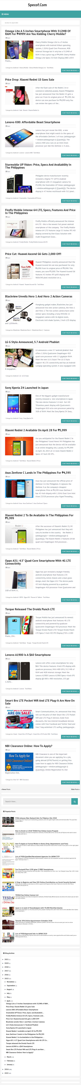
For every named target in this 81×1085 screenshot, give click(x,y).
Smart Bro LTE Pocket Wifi (41, 734)
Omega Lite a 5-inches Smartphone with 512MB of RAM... (27, 1004)
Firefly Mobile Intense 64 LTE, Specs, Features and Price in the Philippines (40, 211)
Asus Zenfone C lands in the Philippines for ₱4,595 (38, 472)
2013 (7, 1073)
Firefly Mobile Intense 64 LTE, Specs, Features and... (25, 1016)
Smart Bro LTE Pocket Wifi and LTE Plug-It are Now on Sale (40, 702)
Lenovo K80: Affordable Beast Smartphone (32, 122)
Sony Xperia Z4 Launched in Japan (26, 388)
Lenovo (21, 153)
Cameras (47, 330)
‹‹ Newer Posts (5, 789)
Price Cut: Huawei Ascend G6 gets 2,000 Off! (33, 254)
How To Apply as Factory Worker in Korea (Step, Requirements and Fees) (41, 844)
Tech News (50, 68)
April (9, 1001)
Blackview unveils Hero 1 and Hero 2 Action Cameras (38, 296)
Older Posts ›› (75, 789)
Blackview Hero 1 (26, 330)
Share (8, 38)
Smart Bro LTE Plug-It (25, 734)
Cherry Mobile (23, 68)
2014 (7, 1069)
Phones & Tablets (36, 597)
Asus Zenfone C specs (40, 503)
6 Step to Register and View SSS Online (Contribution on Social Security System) (45, 882)
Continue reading (70, 70)
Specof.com (37, 4)
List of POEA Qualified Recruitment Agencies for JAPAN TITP (37, 856)
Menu (5, 14)
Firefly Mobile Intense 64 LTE (38, 242)
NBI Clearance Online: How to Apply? (28, 746)
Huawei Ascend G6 (30, 284)
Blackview (16, 330)
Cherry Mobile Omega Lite (37, 68)
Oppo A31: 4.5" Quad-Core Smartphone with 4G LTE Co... (27, 1040)
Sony (20, 418)
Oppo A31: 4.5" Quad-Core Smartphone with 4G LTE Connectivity (38, 562)
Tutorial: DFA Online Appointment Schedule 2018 (33, 921)
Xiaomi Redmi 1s (33, 110)
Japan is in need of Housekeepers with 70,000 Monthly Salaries (39, 908)
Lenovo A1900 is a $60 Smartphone (28, 655)
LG (20, 376)
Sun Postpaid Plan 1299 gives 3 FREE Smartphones (34, 869)
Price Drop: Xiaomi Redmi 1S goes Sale (29, 79)
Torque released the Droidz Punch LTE (30, 609)
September (11, 986)
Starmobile (23, 198)
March (9, 1057)
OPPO (21, 597)
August (9, 989)
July (8, 993)
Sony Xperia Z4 (28, 418)
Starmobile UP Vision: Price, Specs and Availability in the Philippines (38, 166)
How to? (16, 780)
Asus (20, 503)
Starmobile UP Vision (34, 198)
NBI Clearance (24, 780)
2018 (7, 967)
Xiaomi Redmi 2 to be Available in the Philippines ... (25, 1037)
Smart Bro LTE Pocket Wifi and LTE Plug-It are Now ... (25, 1049)
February (10, 1061)
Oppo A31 (27, 597)
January (10, 1064)
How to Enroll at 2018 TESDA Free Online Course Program (36, 831)
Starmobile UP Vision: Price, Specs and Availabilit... (25, 1013)
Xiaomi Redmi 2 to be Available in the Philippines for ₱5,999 (39, 516)
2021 (7, 959)
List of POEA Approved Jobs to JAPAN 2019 (31, 934)
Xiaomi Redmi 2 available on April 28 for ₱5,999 (36, 430)
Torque (29, 643)
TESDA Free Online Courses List (27, 895)
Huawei (21, 284)
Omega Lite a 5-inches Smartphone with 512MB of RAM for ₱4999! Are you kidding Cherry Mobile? (37, 32)
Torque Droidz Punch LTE (40, 643)
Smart (15, 734)
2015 (7, 978)
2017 (7, 971)
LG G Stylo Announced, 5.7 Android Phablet (32, 342)
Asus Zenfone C (28, 503)
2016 (7, 975)
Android (15, 68)
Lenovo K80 (28, 153)
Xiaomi (25, 110)
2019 (7, 963)
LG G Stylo (25, 376)
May (8, 997)
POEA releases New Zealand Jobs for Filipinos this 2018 (36, 818)
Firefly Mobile (23, 242)
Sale (20, 110)
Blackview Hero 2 (37, 330)
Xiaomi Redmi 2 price (33, 461)
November (11, 982)
